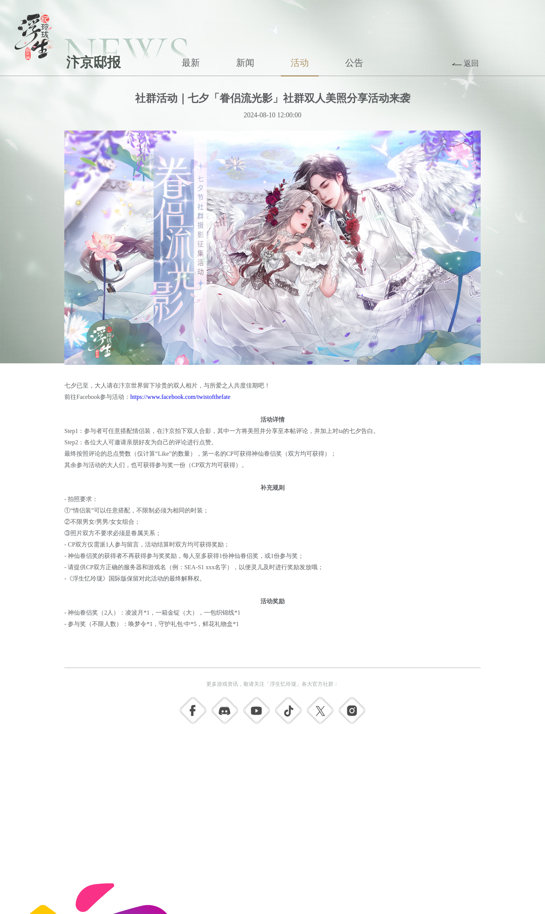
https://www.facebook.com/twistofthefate (180, 397)
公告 (354, 63)
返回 (471, 63)
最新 (191, 63)
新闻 (245, 63)
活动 (300, 63)
